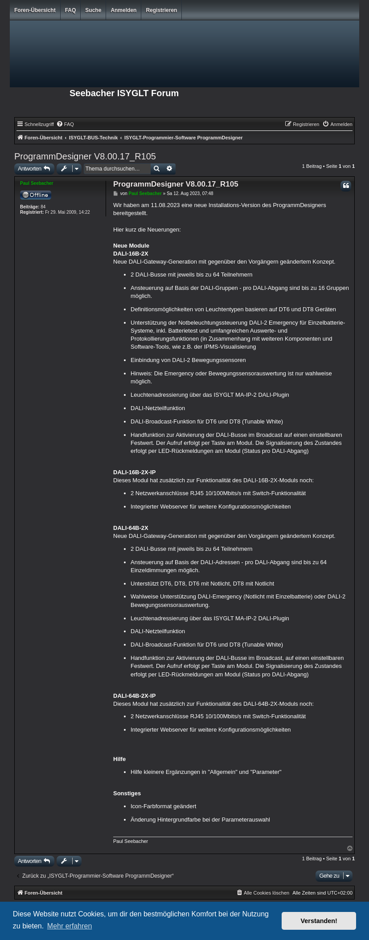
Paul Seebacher (36, 183)
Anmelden (123, 10)
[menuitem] (65, 124)
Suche (93, 10)
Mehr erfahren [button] (69, 926)
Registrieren (161, 10)
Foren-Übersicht (35, 10)
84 (43, 206)
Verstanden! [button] (319, 920)
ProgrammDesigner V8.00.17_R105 (85, 156)
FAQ (70, 10)
